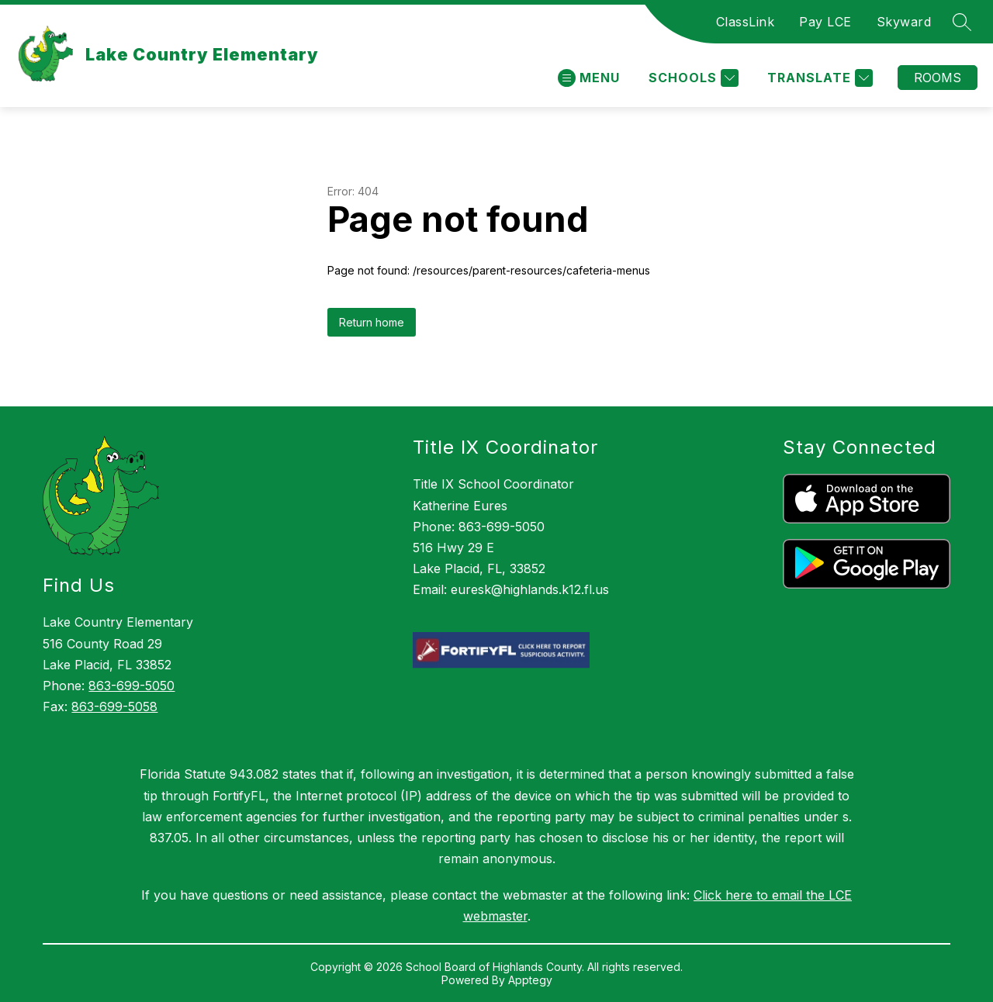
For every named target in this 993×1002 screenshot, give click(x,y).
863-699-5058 (114, 706)
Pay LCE (825, 21)
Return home (371, 322)
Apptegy (530, 979)
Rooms (937, 77)
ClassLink (745, 21)
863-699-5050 (131, 685)
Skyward (904, 21)
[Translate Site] (818, 78)
